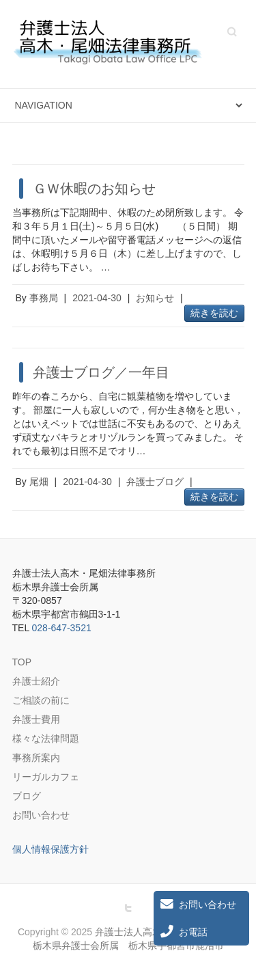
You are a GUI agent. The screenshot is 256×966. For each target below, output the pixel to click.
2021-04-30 (97, 297)
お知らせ (155, 297)
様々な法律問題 (45, 738)
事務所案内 (36, 757)
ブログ (26, 795)
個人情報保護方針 (50, 849)
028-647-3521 (61, 627)
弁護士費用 (36, 719)
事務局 (43, 297)
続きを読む (214, 312)
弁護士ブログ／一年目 (101, 372)
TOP (22, 662)
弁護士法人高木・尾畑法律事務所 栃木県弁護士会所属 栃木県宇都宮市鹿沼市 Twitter (128, 908)
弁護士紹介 (36, 681)
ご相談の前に (41, 700)
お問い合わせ (41, 815)
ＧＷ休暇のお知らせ (94, 188)
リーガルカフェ (45, 776)
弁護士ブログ (155, 481)
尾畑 (38, 481)
